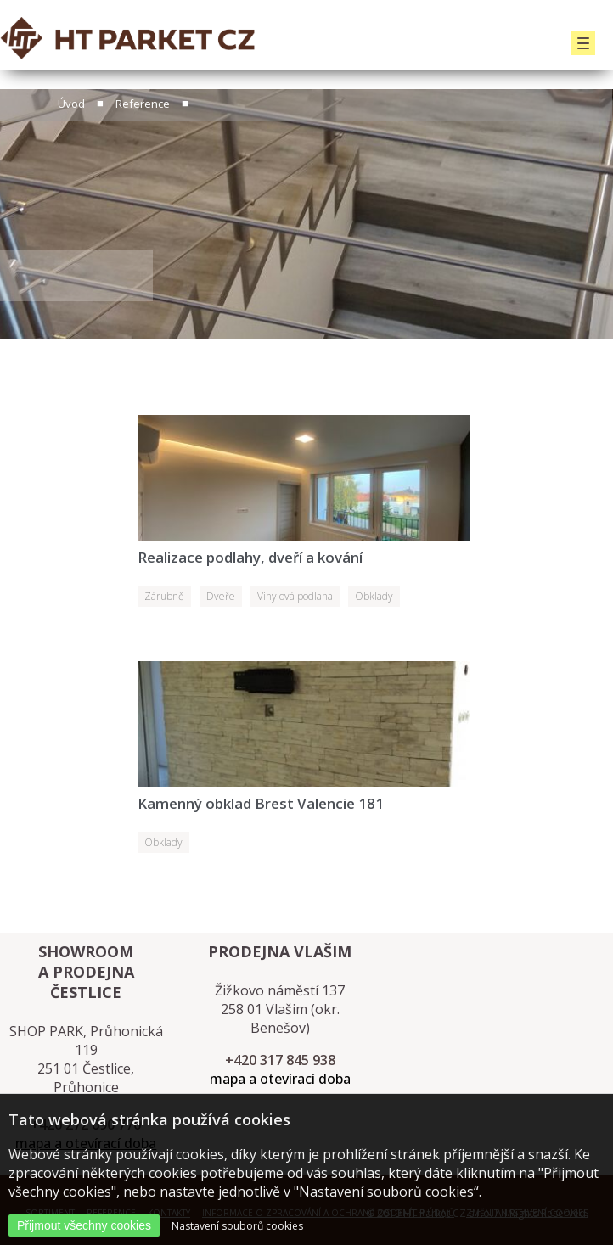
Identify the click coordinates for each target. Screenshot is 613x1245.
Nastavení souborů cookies (237, 1226)
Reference (142, 103)
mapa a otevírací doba (280, 1078)
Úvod (71, 103)
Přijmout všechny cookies (84, 1225)
